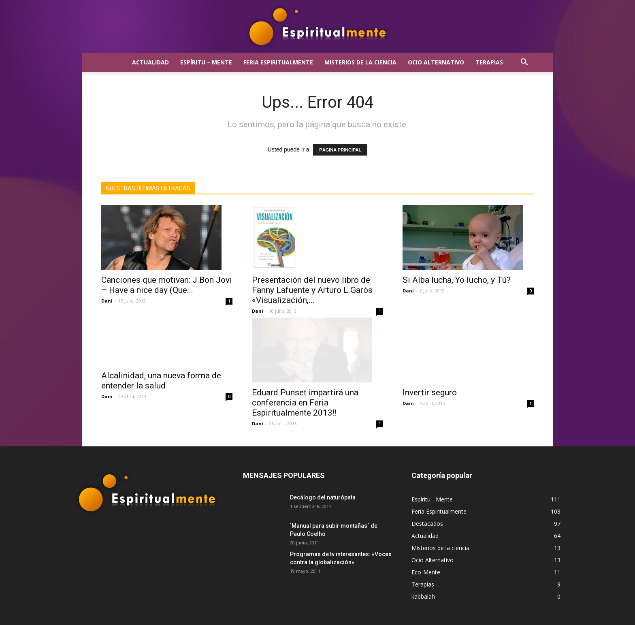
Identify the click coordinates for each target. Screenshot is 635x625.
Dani (107, 301)
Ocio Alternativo (436, 62)
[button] (524, 63)
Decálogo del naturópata (323, 492)
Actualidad (150, 62)
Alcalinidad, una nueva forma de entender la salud (161, 397)
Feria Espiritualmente (278, 62)
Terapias (489, 62)
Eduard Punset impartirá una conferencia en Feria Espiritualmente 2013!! (305, 397)
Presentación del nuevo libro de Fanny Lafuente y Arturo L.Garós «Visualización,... (312, 290)
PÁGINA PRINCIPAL (340, 149)
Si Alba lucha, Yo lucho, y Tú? (457, 280)
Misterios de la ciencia (360, 62)
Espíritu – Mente (206, 62)
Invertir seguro (430, 387)
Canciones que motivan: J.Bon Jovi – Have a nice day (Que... (166, 285)
